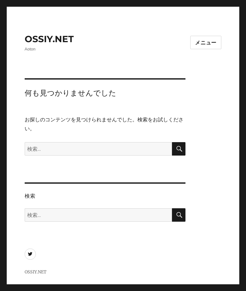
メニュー (206, 43)
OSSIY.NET (49, 39)
